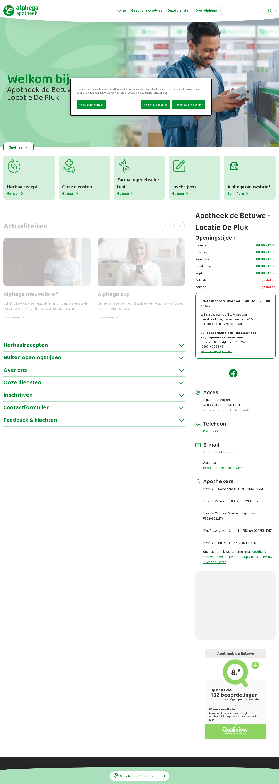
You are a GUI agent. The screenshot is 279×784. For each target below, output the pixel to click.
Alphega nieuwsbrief (248, 187)
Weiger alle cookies (155, 104)
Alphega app (114, 294)
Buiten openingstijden (32, 358)
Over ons (15, 370)
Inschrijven (184, 187)
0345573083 (212, 431)
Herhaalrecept (22, 187)
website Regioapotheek (216, 351)
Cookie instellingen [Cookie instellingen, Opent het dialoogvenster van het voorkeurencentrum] (91, 104)
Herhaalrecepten (25, 345)
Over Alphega (206, 10)
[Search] (248, 10)
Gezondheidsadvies (146, 10)
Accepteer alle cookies (189, 104)
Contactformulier (26, 408)
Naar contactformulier (219, 452)
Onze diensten (178, 10)
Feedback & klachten (30, 420)
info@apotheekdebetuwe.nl (223, 468)
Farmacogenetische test (138, 183)
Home (121, 10)
